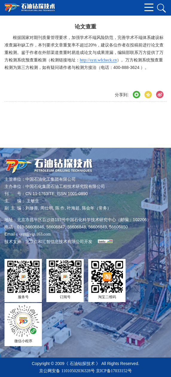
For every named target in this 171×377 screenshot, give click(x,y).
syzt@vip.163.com (35, 234)
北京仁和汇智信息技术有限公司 (54, 241)
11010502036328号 (77, 371)
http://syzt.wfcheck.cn (98, 60)
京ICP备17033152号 (114, 371)
